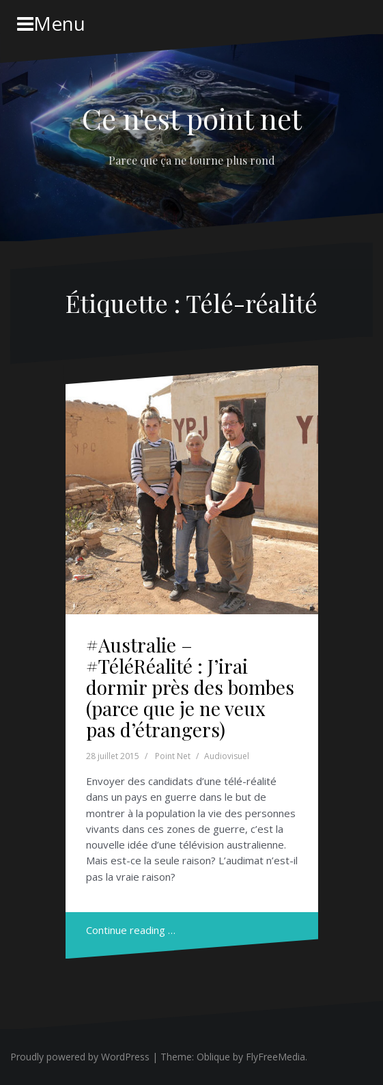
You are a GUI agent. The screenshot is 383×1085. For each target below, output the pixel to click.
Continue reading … (130, 930)
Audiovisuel (226, 756)
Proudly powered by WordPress (80, 1056)
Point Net (172, 756)
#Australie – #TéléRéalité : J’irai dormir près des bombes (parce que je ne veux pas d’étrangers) (190, 686)
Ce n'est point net (192, 118)
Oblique (213, 1056)
